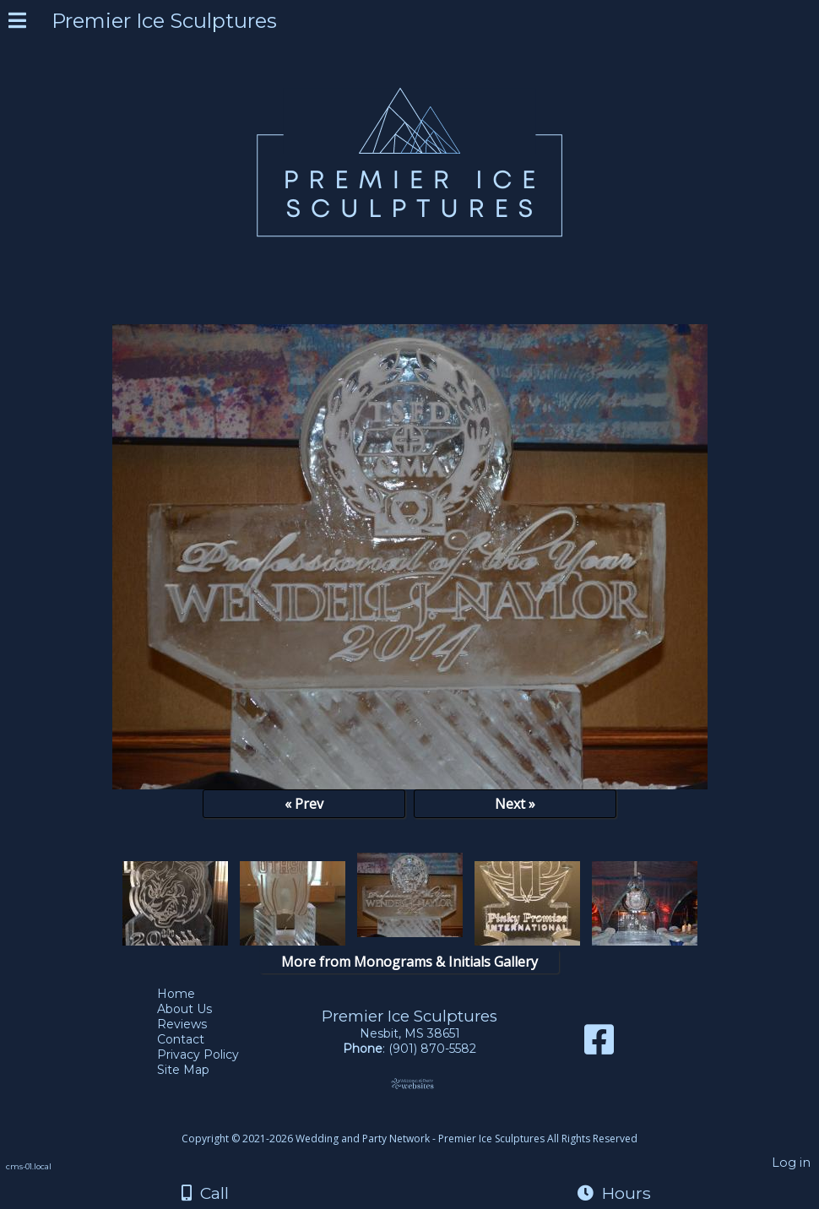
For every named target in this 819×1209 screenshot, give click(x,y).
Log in (791, 1162)
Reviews (194, 1024)
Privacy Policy (210, 1054)
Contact (193, 1039)
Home (188, 993)
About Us (197, 1009)
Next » (515, 803)
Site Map (195, 1069)
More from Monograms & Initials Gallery (409, 961)
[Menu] (17, 23)
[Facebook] (599, 1045)
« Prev (304, 803)
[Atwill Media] (424, 1120)
